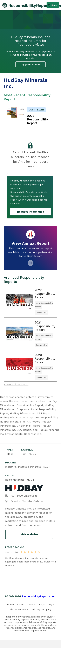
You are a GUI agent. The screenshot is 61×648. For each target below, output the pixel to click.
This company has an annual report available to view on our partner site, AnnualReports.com (30, 252)
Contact (31, 604)
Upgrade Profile (30, 64)
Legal (51, 604)
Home (10, 604)
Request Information (30, 211)
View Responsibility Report (44, 305)
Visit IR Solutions (19, 609)
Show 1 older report (16, 384)
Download (40, 313)
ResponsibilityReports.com (39, 596)
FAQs (42, 604)
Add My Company (42, 609)
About (20, 604)
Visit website (29, 534)
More (31, 454)
